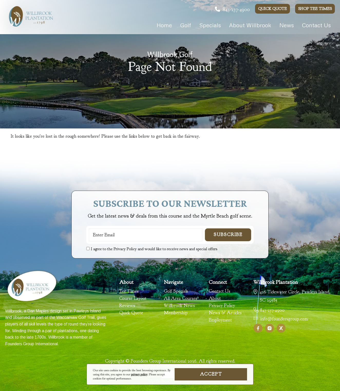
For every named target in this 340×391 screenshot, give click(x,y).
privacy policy (139, 374)
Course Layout (132, 298)
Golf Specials (176, 291)
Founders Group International (31, 344)
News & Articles (225, 312)
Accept (211, 374)
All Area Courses (180, 298)
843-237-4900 (232, 9)
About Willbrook (250, 25)
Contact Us (316, 25)
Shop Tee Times (315, 8)
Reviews (127, 305)
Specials (210, 25)
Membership (176, 312)
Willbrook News (179, 305)
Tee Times (129, 291)
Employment (220, 320)
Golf (185, 25)
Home (164, 25)
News (286, 25)
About (215, 298)
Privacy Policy (222, 305)
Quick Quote (272, 8)
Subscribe (228, 235)
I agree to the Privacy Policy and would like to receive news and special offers (154, 249)
